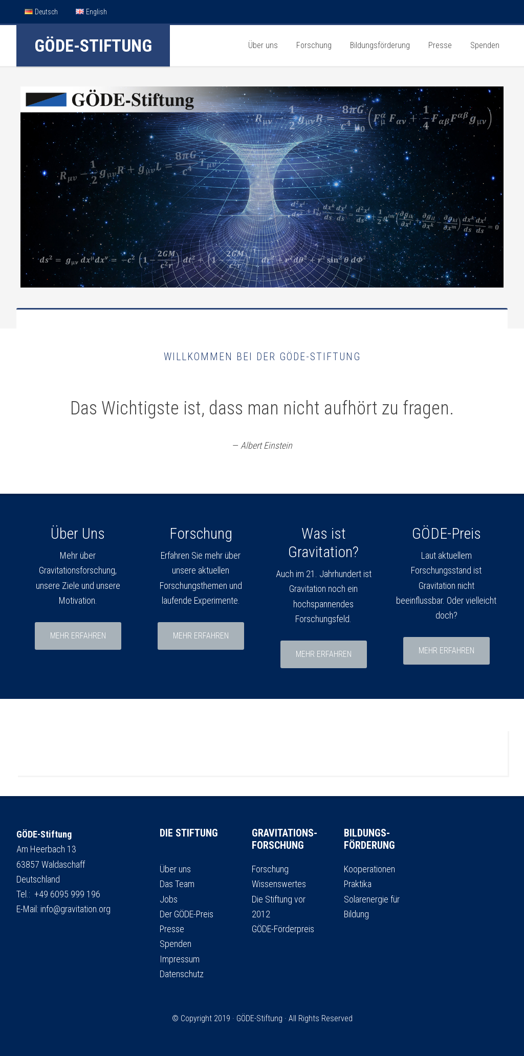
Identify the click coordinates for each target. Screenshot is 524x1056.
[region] (262, 187)
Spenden (175, 943)
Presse (172, 928)
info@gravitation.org (75, 909)
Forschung (270, 869)
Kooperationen (369, 869)
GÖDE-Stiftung (93, 45)
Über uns (175, 869)
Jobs (169, 899)
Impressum (180, 959)
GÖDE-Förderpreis (283, 928)
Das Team (177, 883)
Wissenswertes (279, 883)
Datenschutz (182, 974)
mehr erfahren (78, 636)
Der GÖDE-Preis (186, 914)
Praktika (358, 883)
